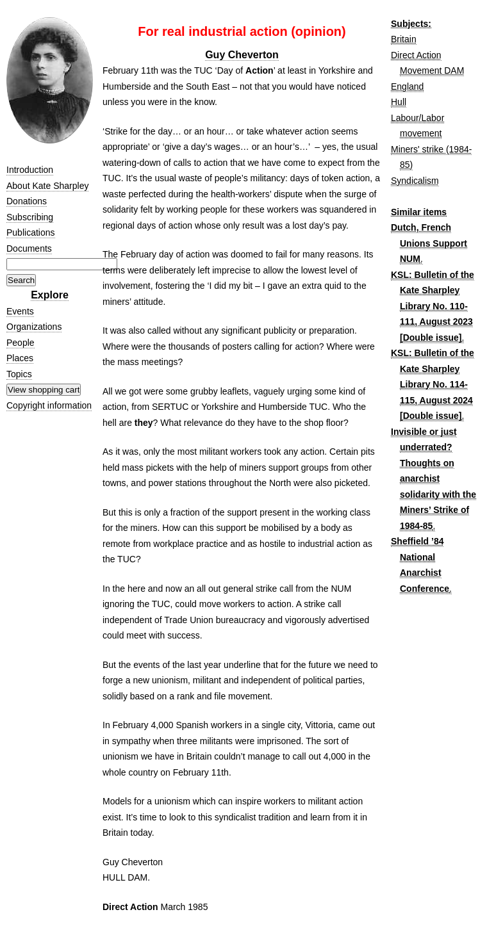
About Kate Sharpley (47, 186)
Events (20, 311)
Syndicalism (415, 180)
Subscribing (29, 217)
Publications (30, 232)
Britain (404, 39)
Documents (29, 248)
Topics (19, 374)
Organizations (34, 326)
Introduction (29, 170)
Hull (398, 102)
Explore (50, 294)
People (20, 343)
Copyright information (49, 405)
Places (19, 358)
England (407, 86)
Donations (26, 201)
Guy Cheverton (242, 54)
